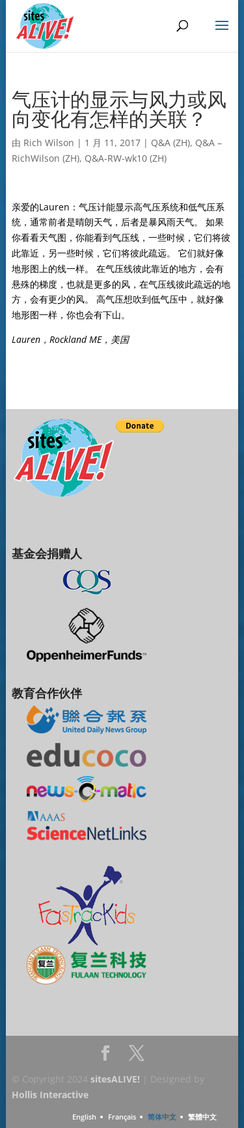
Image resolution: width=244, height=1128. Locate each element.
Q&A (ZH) (170, 142)
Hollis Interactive (50, 1094)
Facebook (105, 1057)
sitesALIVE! (115, 1079)
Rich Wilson (48, 142)
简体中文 (162, 1117)
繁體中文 (202, 1117)
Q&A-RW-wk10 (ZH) (126, 158)
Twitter (136, 1057)
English (84, 1117)
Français (122, 1117)
